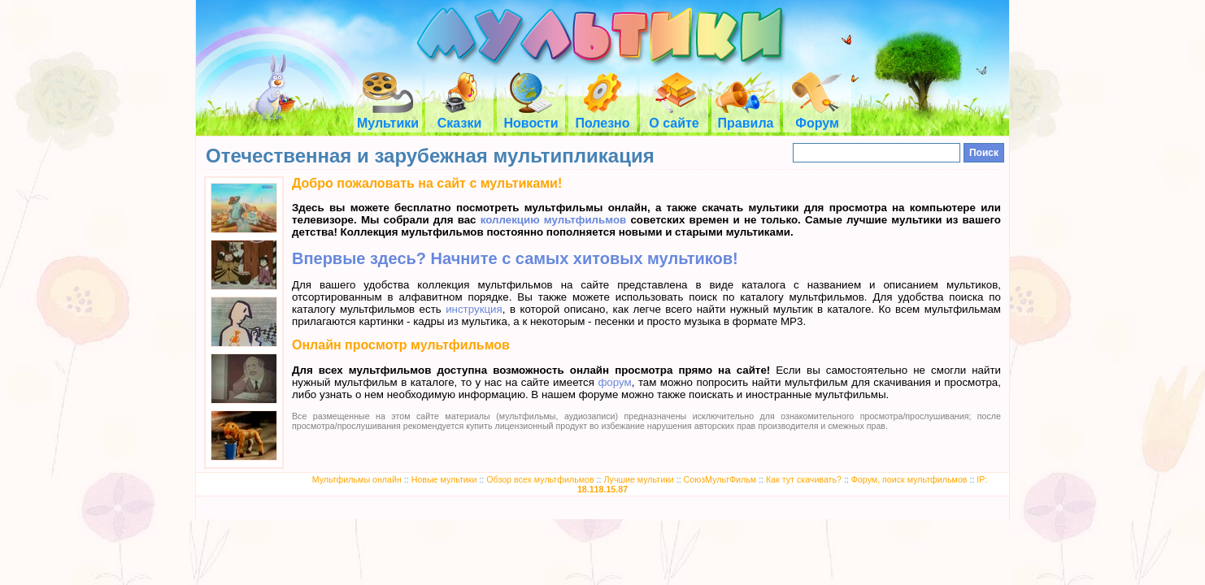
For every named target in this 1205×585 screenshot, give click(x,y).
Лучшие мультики (638, 479)
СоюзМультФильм (720, 479)
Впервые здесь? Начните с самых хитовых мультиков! (515, 258)
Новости (530, 116)
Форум (817, 116)
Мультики (388, 116)
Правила (746, 116)
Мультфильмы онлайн (357, 479)
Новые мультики (444, 479)
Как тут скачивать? (804, 479)
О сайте (673, 116)
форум (614, 382)
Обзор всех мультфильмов (540, 479)
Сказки (459, 116)
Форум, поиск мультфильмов (909, 479)
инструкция (474, 309)
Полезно (602, 116)
